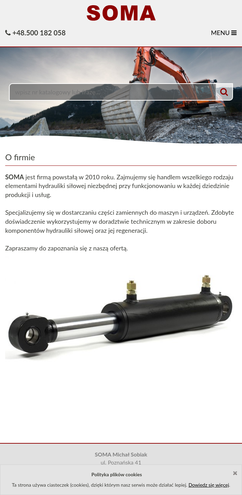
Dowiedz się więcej (208, 485)
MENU (223, 32)
